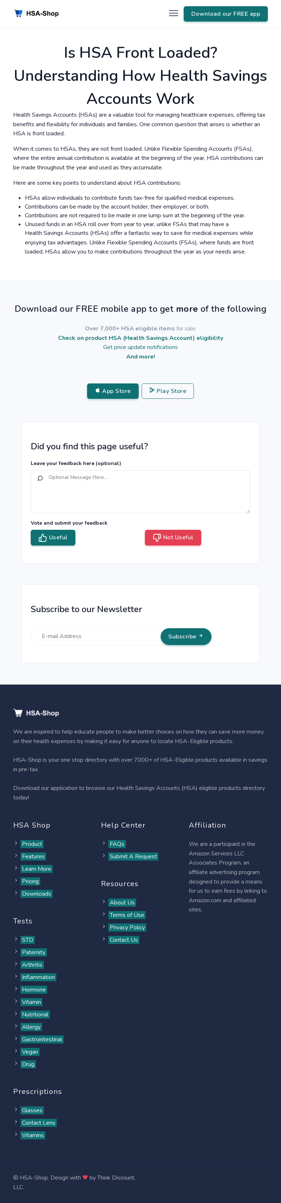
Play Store (168, 391)
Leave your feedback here (76, 463)
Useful (53, 537)
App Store (113, 391)
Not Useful (173, 537)
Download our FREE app (226, 14)
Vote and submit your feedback (69, 523)
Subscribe (186, 637)
